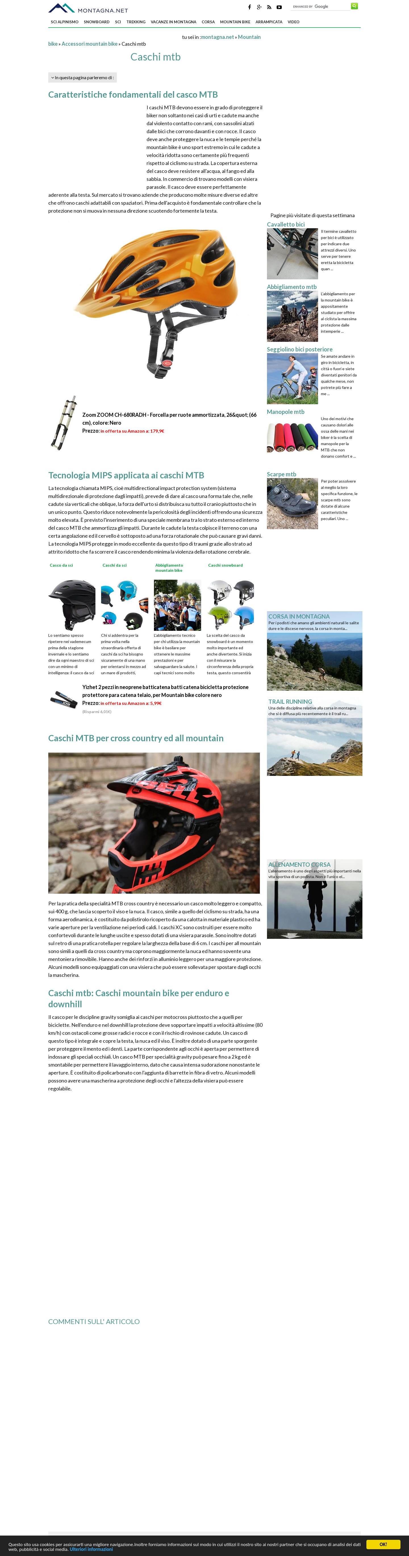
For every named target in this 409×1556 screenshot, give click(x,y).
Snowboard (97, 22)
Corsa (208, 22)
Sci (118, 22)
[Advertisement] (114, 37)
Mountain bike (235, 22)
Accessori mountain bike (90, 44)
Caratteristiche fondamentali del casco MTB (133, 94)
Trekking (135, 22)
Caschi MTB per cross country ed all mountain (136, 738)
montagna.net (217, 37)
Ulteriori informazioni (91, 1551)
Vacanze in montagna (173, 22)
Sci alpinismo (64, 22)
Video (293, 22)
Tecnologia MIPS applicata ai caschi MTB (126, 475)
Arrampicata (269, 22)
